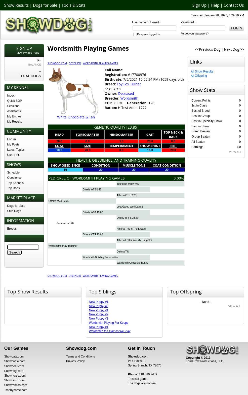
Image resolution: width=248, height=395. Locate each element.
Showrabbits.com (15, 385)
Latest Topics (16, 149)
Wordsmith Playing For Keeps (108, 322)
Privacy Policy (75, 361)
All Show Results (202, 71)
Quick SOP (14, 101)
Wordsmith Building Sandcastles (100, 257)
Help (215, 5)
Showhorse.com (15, 375)
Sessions (13, 106)
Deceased (75, 63)
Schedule (13, 172)
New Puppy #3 (98, 306)
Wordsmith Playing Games (100, 63)
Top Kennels (15, 183)
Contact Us (234, 5)
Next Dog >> (234, 49)
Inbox (10, 95)
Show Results (16, 5)
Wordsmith (129, 98)
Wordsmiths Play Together (62, 246)
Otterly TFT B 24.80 (127, 217)
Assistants (14, 111)
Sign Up (199, 5)
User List (13, 155)
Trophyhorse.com (15, 390)
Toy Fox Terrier (129, 84)
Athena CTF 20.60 (93, 234)
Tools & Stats (73, 5)
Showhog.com (13, 371)
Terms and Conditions (80, 356)
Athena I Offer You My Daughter (134, 240)
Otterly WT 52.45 (92, 189)
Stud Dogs (14, 211)
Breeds (12, 228)
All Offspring (199, 75)
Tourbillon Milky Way (128, 183)
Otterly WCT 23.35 (58, 201)
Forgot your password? (195, 33)
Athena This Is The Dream (131, 228)
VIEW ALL (235, 151)
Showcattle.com (14, 361)
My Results (14, 121)
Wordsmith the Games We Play (109, 331)
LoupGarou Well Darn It (130, 206)
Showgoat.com (14, 366)
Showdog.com (57, 63)
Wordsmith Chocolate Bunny (132, 262)
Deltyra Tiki (123, 251)
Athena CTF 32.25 (127, 195)
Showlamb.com (14, 380)
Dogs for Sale (45, 5)
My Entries (14, 116)
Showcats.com (14, 356)
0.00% (179, 178)
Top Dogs (13, 188)
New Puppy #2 (98, 314)
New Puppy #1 (98, 302)
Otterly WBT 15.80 (93, 212)
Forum (11, 139)
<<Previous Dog (207, 49)
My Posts (13, 144)
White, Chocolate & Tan (76, 117)
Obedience (14, 178)
